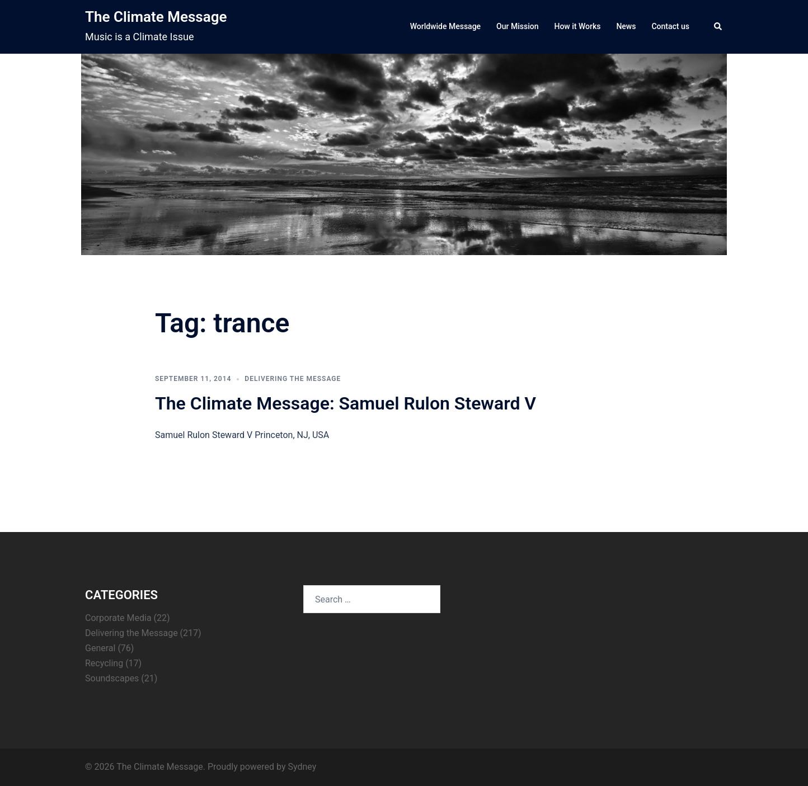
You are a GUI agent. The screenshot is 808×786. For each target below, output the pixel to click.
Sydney (302, 766)
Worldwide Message (445, 26)
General (100, 648)
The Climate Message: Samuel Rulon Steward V (345, 403)
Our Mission (517, 26)
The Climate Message (156, 16)
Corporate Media (118, 618)
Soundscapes (112, 678)
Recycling (104, 663)
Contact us (670, 26)
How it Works (577, 26)
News (626, 26)
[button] (718, 26)
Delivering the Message (293, 379)
